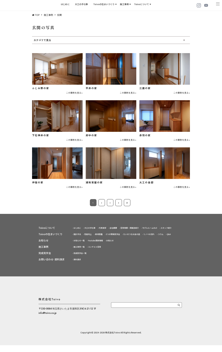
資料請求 (77, 259)
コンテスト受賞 (94, 246)
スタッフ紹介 (166, 228)
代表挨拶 (102, 228)
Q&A (169, 234)
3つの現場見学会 (113, 234)
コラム (160, 234)
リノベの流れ (148, 234)
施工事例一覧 (79, 246)
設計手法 (77, 234)
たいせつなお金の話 (131, 234)
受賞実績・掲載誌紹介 (129, 228)
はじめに (65, 5)
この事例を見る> (74, 92)
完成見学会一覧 (80, 253)
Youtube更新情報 (95, 240)
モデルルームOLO (149, 228)
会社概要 (113, 228)
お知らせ (110, 240)
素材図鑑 (99, 234)
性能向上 (88, 234)
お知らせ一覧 (79, 240)
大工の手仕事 (81, 5)
